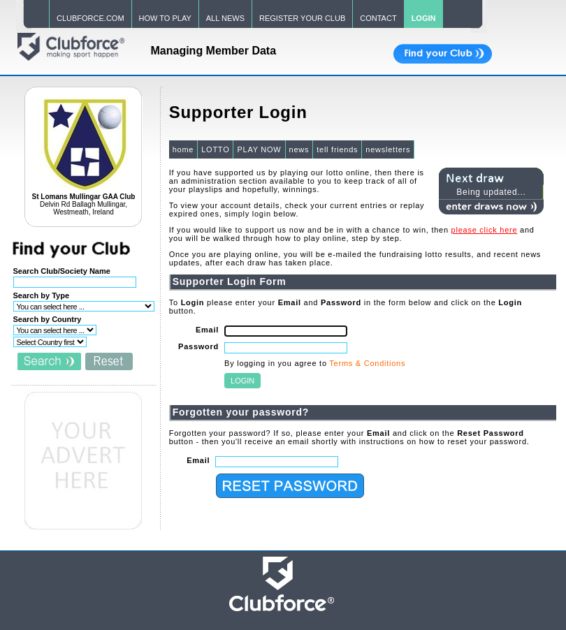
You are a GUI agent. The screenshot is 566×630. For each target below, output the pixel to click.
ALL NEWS (225, 18)
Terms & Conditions (367, 363)
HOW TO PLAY (165, 18)
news (299, 149)
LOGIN (424, 18)
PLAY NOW (259, 149)
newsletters (387, 149)
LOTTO (215, 149)
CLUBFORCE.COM (90, 18)
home (183, 149)
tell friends (337, 149)
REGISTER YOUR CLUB (302, 18)
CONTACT (378, 18)
